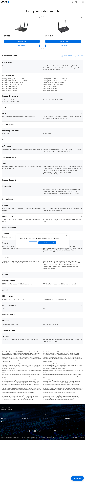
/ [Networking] (14, 408)
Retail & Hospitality (26, 423)
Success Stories (26, 450)
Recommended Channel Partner (8, 425)
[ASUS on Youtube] (35, 473)
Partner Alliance (5, 427)
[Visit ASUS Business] (6, 408)
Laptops (3, 436)
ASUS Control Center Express (50, 421)
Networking (4, 458)
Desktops (3, 438)
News (23, 452)
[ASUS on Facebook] (45, 473)
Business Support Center (49, 430)
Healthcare (25, 426)
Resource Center (26, 447)
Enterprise (24, 418)
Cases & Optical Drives (6, 461)
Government (25, 438)
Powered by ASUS (69, 421)
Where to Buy (4, 430)
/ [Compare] (19, 408)
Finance (24, 436)
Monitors (3, 443)
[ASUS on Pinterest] (55, 473)
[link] (22, 45)
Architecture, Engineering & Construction (31, 431)
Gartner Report (25, 455)
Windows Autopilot (47, 423)
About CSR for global (6, 418)
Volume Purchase (69, 427)
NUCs (2, 441)
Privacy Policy (62, 479)
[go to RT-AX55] (21, 26)
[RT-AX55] (22, 35)
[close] (67, 235)
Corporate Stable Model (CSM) (72, 418)
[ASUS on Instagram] (50, 473)
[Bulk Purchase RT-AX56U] (63, 41)
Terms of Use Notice (51, 479)
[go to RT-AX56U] (63, 26)
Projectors (3, 446)
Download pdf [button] (66, 56)
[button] (73, 2)
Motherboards (4, 451)
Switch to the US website (47, 243)
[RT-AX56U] (63, 35)
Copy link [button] (79, 56)
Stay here (33, 243)
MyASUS (45, 416)
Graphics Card (4, 453)
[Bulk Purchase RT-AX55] (22, 41)
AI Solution (24, 441)
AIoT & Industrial (5, 456)
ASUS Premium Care (69, 416)
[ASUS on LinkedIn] (30, 473)
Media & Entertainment (27, 433)
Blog (23, 457)
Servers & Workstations (6, 448)
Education (24, 421)
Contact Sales (68, 430)
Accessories (4, 463)
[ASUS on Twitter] (40, 473)
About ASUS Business (6, 416)
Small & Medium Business (28, 416)
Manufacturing (25, 428)
